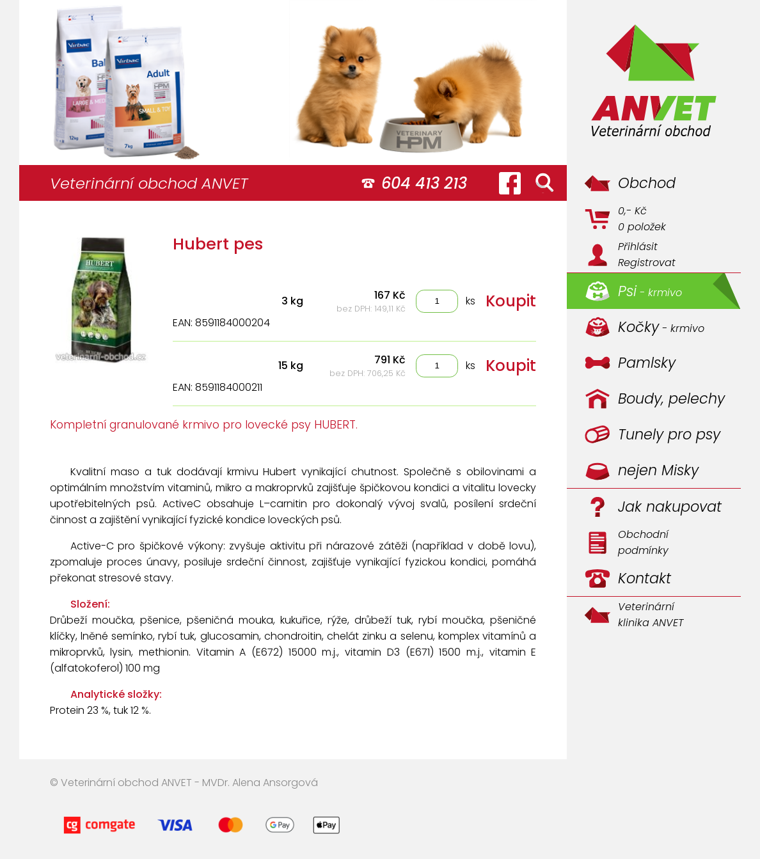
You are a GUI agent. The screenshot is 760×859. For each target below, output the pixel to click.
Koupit (511, 300)
